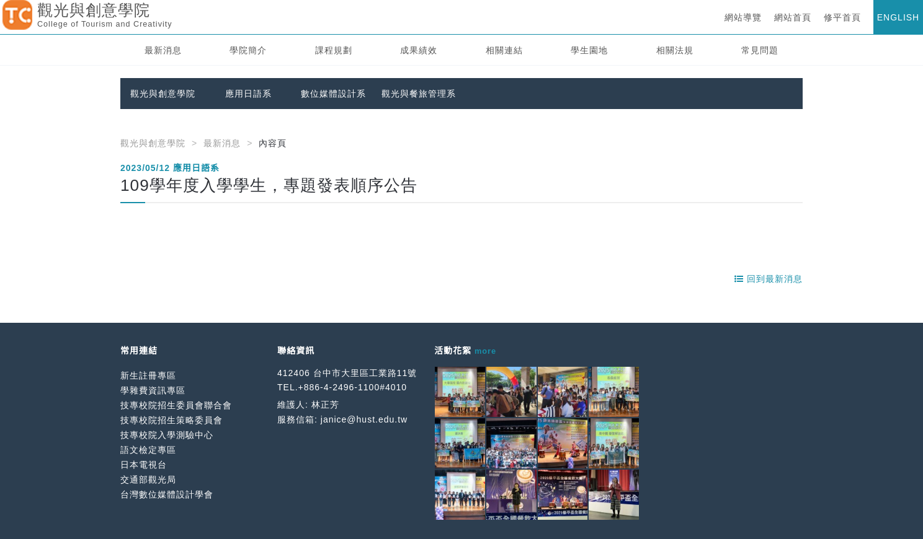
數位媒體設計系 (333, 93)
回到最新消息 (768, 279)
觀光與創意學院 (162, 93)
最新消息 (163, 50)
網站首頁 (792, 17)
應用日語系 (248, 93)
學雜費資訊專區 (152, 390)
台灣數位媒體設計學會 (166, 494)
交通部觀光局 (148, 479)
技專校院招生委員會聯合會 (176, 405)
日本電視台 (143, 465)
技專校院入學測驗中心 (166, 435)
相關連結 (504, 50)
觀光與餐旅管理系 (418, 93)
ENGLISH (898, 17)
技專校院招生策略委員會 (171, 420)
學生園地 (589, 50)
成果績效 (418, 50)
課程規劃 (333, 50)
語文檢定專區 (148, 450)
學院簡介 (248, 50)
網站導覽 (743, 17)
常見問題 (759, 50)
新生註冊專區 (148, 375)
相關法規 (674, 50)
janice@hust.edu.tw (364, 419)
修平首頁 (842, 17)
